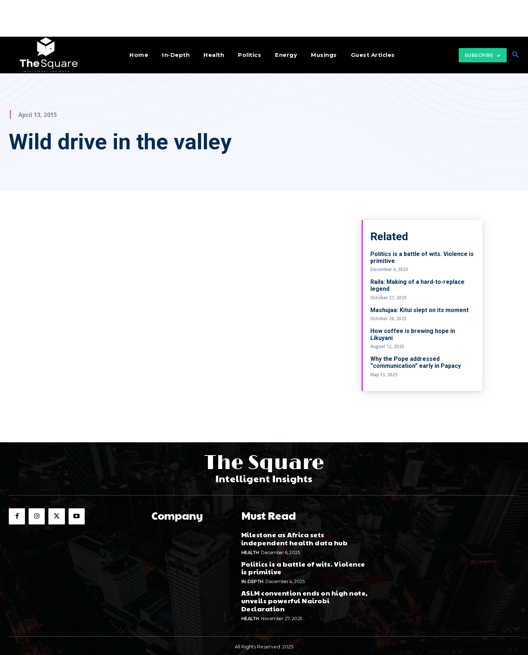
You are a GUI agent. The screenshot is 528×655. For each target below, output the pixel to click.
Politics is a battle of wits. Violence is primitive (303, 566)
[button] (515, 55)
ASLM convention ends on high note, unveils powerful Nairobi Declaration (304, 598)
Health (250, 550)
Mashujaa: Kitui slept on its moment (419, 310)
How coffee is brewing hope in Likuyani (412, 334)
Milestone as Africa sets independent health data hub (294, 537)
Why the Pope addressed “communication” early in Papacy (415, 362)
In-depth (252, 579)
